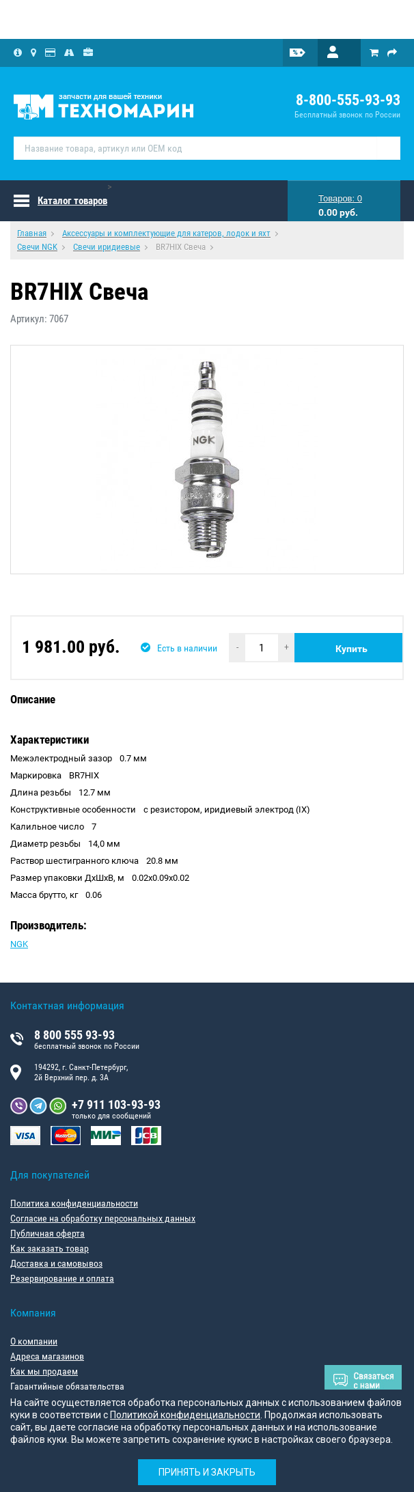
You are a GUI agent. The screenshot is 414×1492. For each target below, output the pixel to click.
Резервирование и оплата (62, 1278)
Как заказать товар (49, 1248)
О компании (33, 1341)
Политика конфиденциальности (74, 1203)
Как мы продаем (44, 1371)
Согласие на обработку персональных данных (102, 1218)
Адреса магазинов (47, 1356)
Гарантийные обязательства (67, 1386)
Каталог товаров (72, 201)
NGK (19, 944)
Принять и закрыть (207, 1472)
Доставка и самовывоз (56, 1263)
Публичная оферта (47, 1233)
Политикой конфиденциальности (185, 1414)
